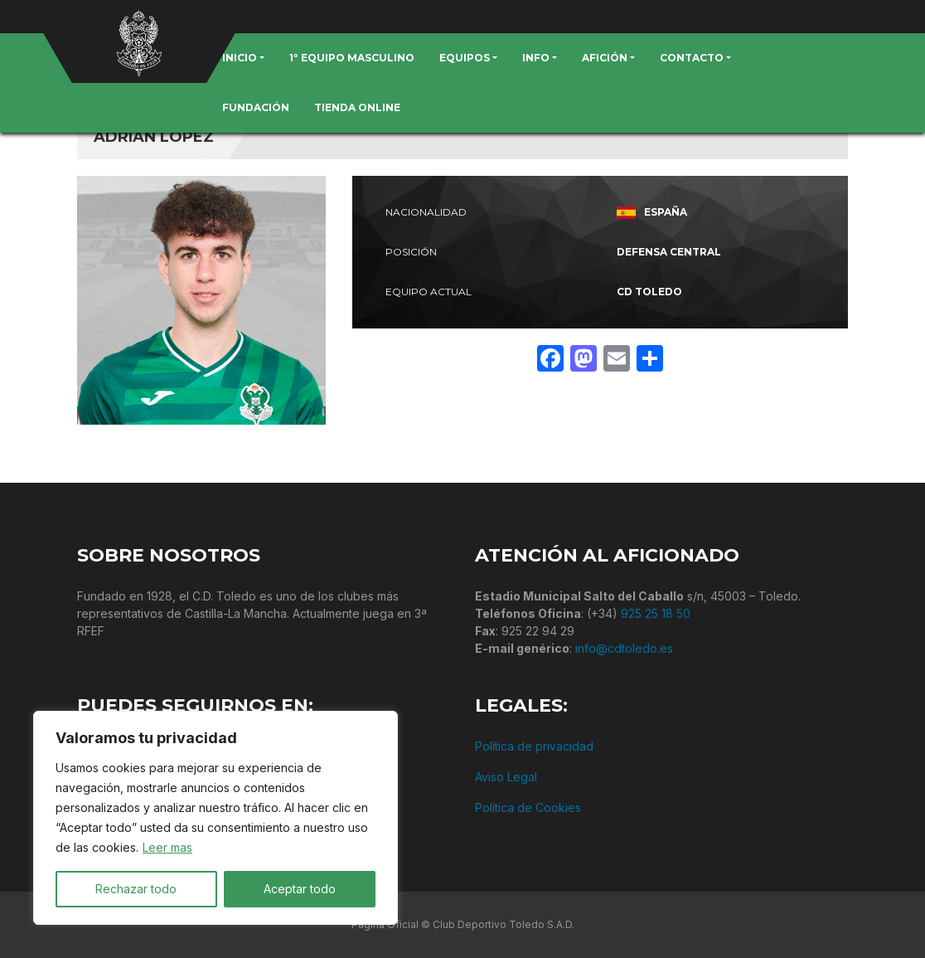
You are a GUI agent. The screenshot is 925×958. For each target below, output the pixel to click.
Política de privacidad (534, 746)
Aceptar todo (300, 889)
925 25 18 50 (655, 613)
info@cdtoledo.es (624, 648)
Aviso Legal (506, 777)
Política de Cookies (528, 807)
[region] (215, 818)
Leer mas (167, 847)
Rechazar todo (136, 889)
